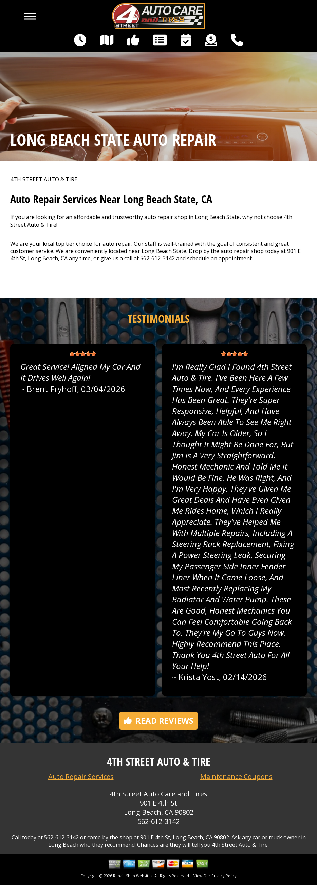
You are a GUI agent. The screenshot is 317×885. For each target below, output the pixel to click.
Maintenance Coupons (236, 776)
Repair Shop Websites (132, 875)
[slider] (82, 353)
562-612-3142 (157, 258)
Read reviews (158, 720)
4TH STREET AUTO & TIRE (43, 179)
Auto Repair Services (81, 776)
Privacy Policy (224, 875)
